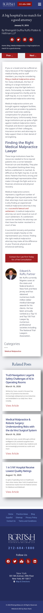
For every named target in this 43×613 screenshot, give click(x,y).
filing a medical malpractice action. (20, 79)
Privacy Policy (31, 517)
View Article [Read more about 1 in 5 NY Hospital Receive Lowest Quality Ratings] (12, 491)
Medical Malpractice (18, 46)
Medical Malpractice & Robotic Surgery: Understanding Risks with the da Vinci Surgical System (21, 425)
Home (4, 46)
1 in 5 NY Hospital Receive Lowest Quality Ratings (20, 469)
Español (9, 517)
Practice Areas (22, 514)
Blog (8, 46)
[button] (12, 39)
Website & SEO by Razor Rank (21, 609)
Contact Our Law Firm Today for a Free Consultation (21, 258)
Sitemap (19, 517)
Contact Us (11, 521)
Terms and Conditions (27, 521)
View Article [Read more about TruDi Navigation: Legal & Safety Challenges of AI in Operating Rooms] (12, 405)
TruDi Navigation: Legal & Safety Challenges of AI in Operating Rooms (20, 378)
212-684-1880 (21, 548)
